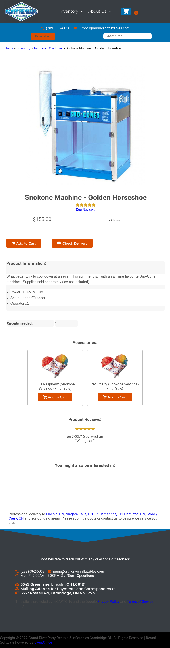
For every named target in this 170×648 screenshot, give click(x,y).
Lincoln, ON (55, 514)
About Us (100, 11)
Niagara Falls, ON (79, 514)
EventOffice (43, 642)
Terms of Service (140, 601)
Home (8, 48)
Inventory (72, 11)
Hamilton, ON (134, 514)
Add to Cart (24, 243)
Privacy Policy (108, 601)
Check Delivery (72, 243)
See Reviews (85, 210)
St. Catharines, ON (108, 514)
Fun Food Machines (48, 48)
